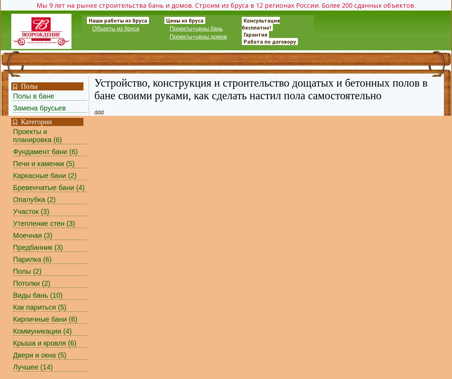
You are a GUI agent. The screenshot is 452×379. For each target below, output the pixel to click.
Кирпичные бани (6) (45, 319)
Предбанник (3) (38, 247)
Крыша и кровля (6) (44, 343)
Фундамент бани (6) (45, 152)
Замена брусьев (39, 108)
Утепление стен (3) (44, 223)
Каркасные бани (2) (45, 175)
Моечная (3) (32, 235)
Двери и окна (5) (40, 355)
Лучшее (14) (33, 367)
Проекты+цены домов (198, 37)
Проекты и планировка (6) (37, 136)
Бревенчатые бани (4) (49, 187)
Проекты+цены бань (196, 29)
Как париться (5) (40, 307)
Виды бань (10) (38, 295)
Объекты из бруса (115, 29)
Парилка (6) (32, 259)
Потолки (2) (31, 283)
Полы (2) (27, 271)
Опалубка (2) (34, 199)
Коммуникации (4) (42, 331)
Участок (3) (31, 211)
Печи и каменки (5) (44, 164)
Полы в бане (33, 96)
